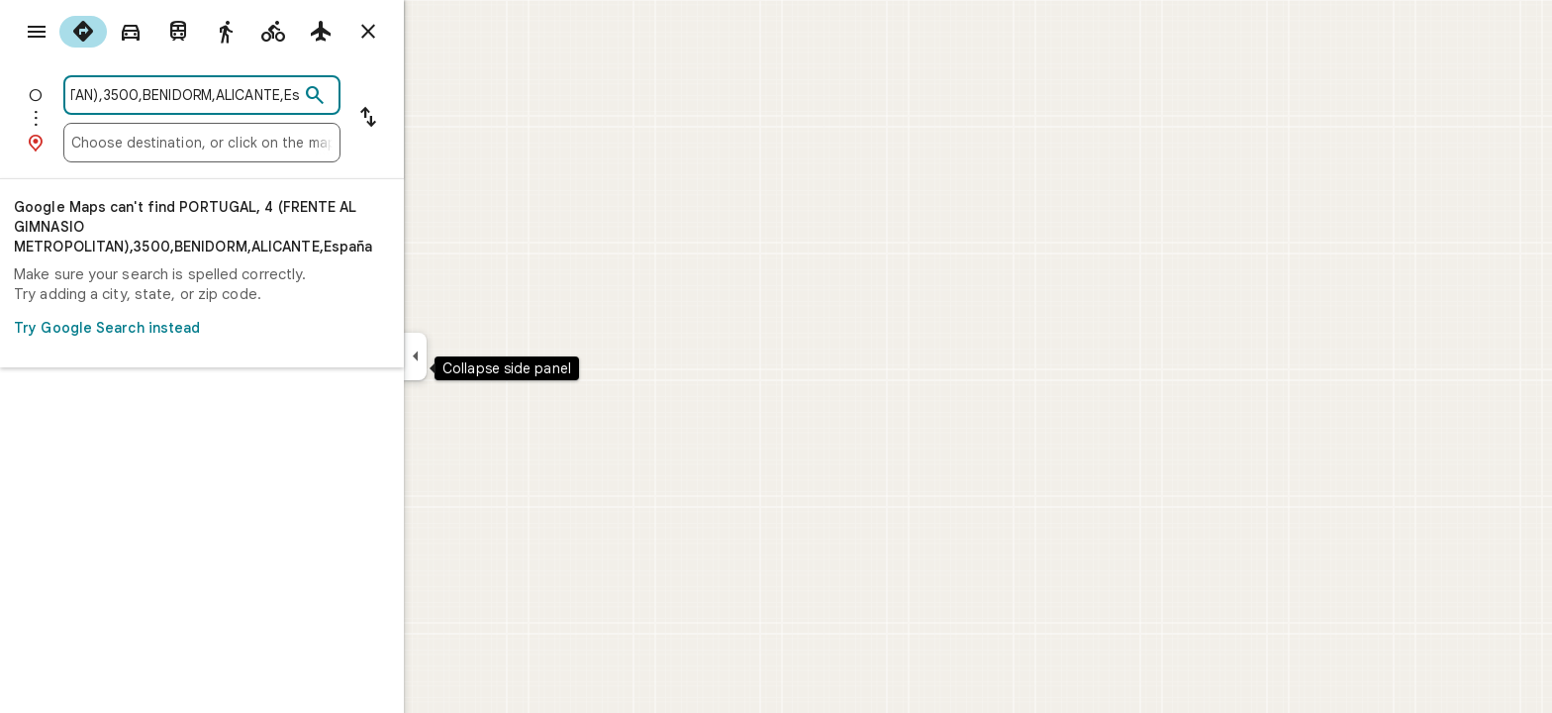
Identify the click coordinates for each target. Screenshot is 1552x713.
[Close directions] (439, 31)
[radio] (154, 31)
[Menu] (35, 33)
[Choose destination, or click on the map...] (273, 142)
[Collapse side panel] (486, 356)
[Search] (386, 96)
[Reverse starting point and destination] (439, 119)
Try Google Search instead (267, 328)
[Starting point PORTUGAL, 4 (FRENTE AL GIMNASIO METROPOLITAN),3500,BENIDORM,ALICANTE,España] (256, 95)
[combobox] (256, 95)
